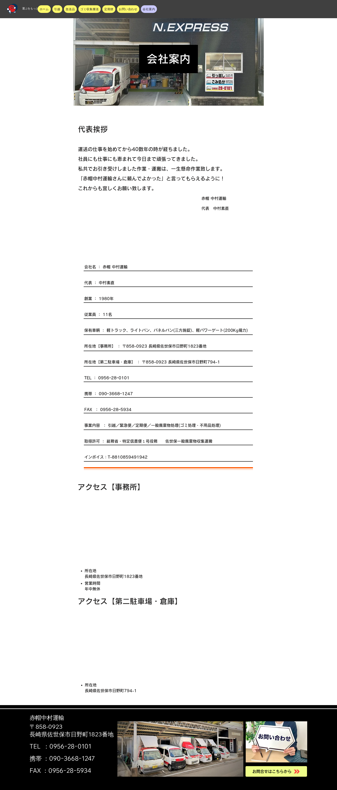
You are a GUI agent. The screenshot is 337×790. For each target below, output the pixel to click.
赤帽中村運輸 (47, 717)
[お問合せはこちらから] (276, 771)
